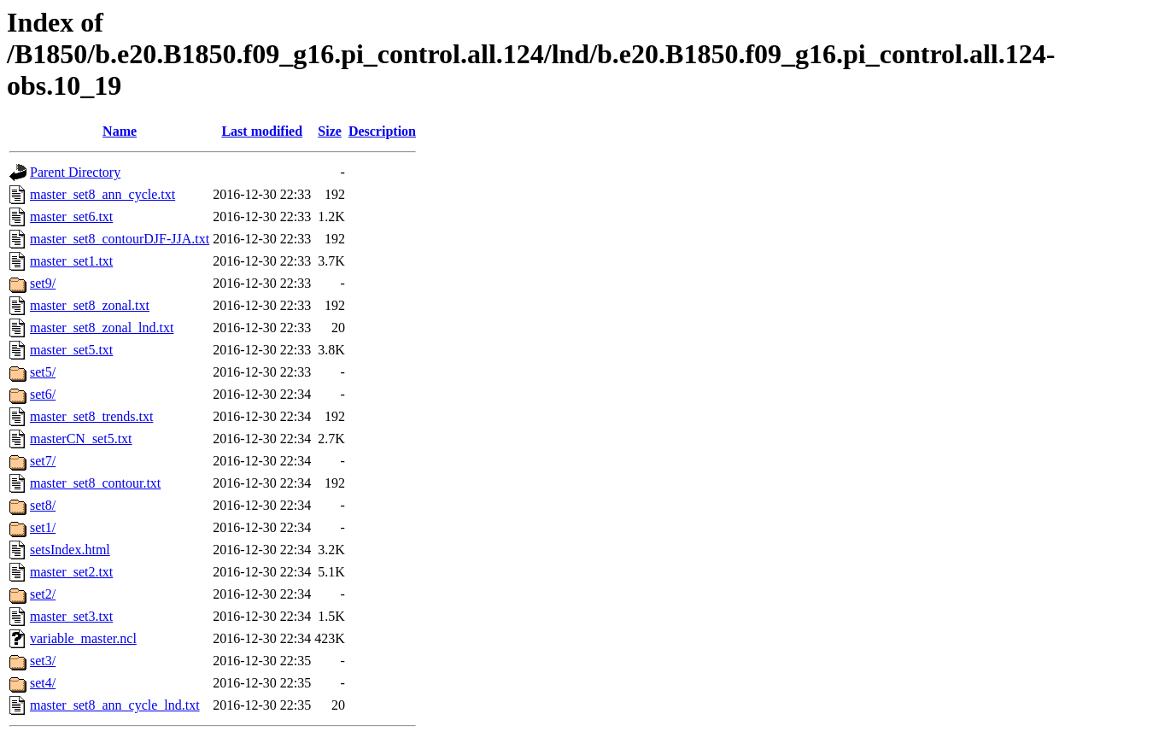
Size (330, 131)
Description (382, 131)
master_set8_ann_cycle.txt (102, 194)
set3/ (43, 660)
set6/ (43, 394)
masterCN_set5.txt (81, 438)
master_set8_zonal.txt (89, 305)
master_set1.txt (71, 261)
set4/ (43, 683)
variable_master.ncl (83, 638)
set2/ (43, 594)
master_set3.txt (71, 616)
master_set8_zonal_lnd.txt (101, 327)
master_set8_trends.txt (91, 416)
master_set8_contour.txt (95, 483)
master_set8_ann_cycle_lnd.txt (115, 705)
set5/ (43, 372)
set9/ (43, 283)
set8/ (43, 505)
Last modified (261, 131)
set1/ (43, 527)
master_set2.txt (71, 572)
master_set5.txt (71, 349)
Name (119, 131)
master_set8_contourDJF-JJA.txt (119, 238)
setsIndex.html (70, 549)
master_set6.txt (71, 216)
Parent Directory (75, 172)
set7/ (43, 460)
